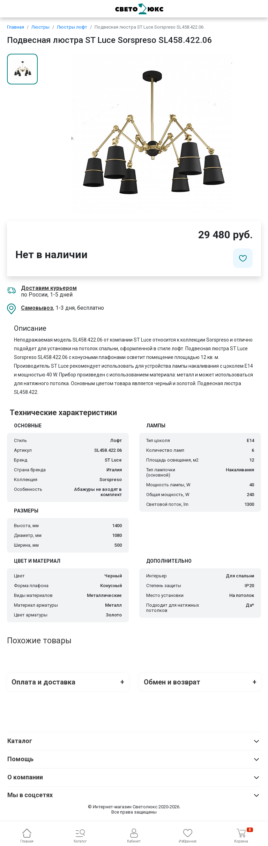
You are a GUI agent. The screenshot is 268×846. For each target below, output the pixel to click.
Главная (15, 27)
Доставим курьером (49, 288)
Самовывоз (37, 308)
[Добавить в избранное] (243, 258)
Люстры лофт (72, 27)
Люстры (40, 27)
